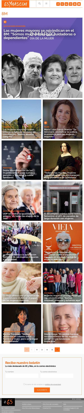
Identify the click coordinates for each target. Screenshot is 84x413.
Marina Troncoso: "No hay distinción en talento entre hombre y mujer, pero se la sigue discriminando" (20, 338)
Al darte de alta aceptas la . (42, 384)
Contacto (47, 408)
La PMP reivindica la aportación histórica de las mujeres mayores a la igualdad (20, 257)
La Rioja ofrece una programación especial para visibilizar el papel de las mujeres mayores (21, 298)
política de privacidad (53, 384)
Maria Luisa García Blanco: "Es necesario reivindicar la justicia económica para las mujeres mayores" (60, 133)
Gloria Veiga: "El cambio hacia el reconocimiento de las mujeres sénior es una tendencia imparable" (61, 338)
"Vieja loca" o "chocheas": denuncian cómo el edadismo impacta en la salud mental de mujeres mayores (60, 256)
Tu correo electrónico (48, 372)
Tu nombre (9, 372)
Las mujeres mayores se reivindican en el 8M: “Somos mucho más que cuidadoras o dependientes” (41, 34)
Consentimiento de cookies (71, 409)
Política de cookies (50, 404)
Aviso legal (27, 404)
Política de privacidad (31, 408)
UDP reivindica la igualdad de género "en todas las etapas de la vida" (21, 216)
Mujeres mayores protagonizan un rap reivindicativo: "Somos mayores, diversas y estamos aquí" (62, 298)
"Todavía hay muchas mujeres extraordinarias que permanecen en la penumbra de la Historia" (61, 175)
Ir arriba (76, 399)
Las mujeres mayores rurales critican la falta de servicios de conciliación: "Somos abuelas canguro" (19, 133)
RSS (64, 404)
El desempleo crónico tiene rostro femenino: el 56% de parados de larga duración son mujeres (62, 216)
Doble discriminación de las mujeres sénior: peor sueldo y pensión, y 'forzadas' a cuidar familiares (19, 174)
